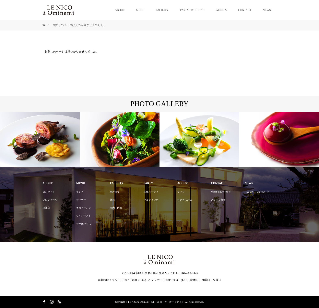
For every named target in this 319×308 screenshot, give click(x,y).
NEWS (267, 10)
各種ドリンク (83, 207)
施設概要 (115, 191)
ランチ (80, 191)
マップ (181, 191)
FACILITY (162, 10)
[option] (40, 139)
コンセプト (49, 191)
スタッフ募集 (218, 199)
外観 (112, 199)
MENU (140, 10)
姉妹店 (46, 207)
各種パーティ (151, 191)
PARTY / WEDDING (192, 10)
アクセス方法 (184, 199)
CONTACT (244, 10)
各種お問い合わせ (221, 191)
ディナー (81, 199)
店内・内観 (116, 207)
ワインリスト (83, 215)
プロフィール (50, 199)
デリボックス (83, 223)
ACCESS (221, 10)
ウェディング (151, 199)
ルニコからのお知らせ (257, 191)
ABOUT (120, 10)
